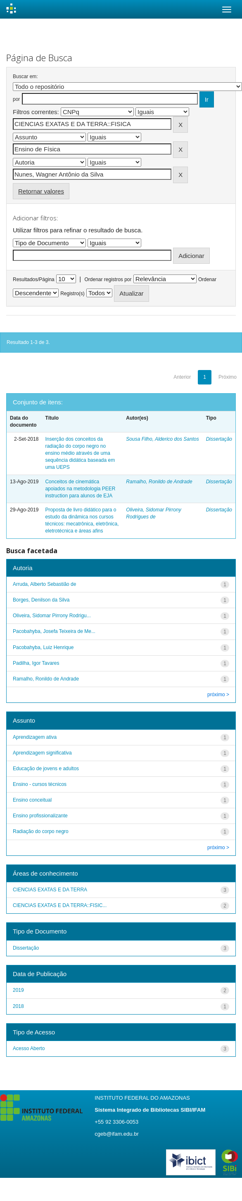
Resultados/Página (34, 279)
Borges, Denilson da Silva (41, 600)
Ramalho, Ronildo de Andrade (159, 482)
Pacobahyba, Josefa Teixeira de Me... (54, 631)
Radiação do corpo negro (41, 831)
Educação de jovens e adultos (46, 768)
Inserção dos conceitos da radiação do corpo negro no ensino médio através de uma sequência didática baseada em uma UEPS (80, 453)
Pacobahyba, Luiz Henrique (43, 647)
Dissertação (219, 439)
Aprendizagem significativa (42, 753)
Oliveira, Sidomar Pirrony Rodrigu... (52, 615)
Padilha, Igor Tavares (36, 663)
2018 (18, 1006)
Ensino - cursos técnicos (39, 784)
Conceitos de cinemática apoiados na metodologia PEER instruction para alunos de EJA (80, 489)
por (16, 99)
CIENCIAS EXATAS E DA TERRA (50, 890)
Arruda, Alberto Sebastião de (44, 584)
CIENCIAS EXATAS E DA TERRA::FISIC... (60, 905)
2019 (18, 990)
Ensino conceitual (32, 800)
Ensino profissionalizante (40, 816)
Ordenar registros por (107, 279)
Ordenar (207, 279)
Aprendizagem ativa (35, 737)
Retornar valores (41, 191)
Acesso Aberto (29, 1048)
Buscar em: (25, 76)
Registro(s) (72, 293)
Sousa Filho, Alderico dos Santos (162, 439)
